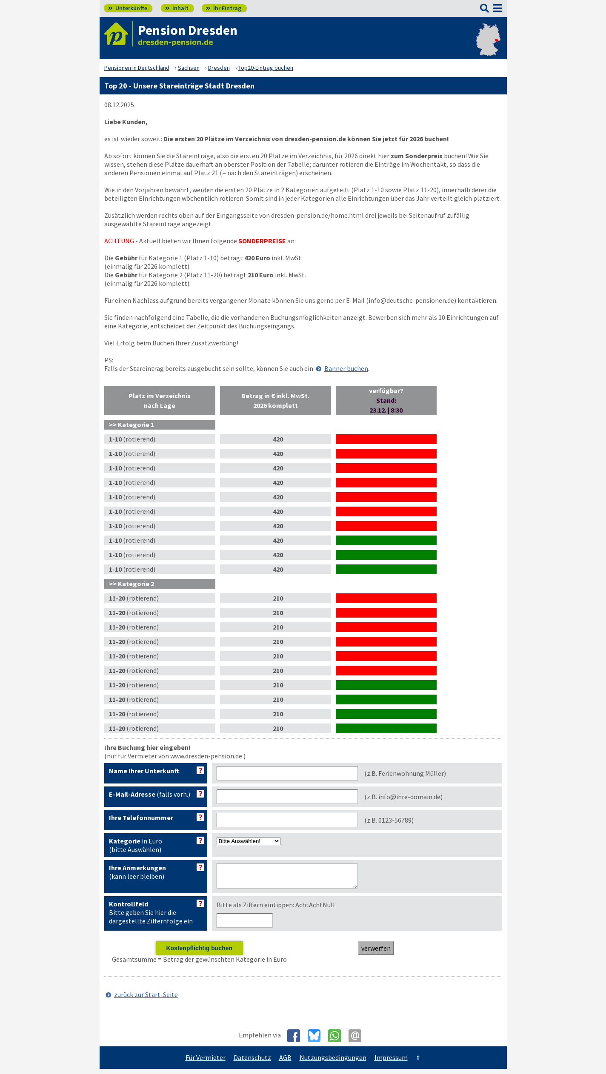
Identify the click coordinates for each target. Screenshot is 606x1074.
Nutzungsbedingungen (333, 1062)
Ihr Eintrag (223, 8)
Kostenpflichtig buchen (199, 953)
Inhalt (177, 8)
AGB (285, 1062)
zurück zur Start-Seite (146, 999)
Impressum (391, 1062)
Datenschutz (252, 1062)
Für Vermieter (206, 1062)
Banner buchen (346, 368)
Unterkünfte (127, 8)
